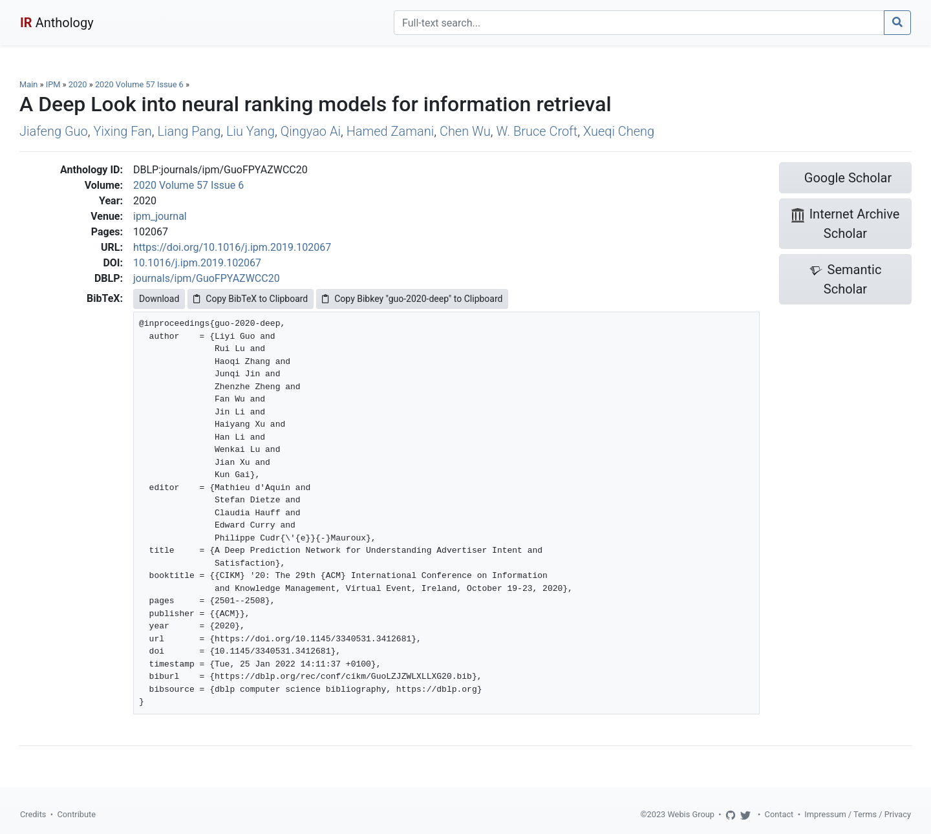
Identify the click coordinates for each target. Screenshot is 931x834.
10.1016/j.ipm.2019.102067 (197, 263)
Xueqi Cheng (618, 131)
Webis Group (690, 814)
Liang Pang (189, 131)
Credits (33, 814)
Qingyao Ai (311, 131)
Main (28, 84)
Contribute (76, 814)
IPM (53, 84)
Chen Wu (465, 131)
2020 (78, 84)
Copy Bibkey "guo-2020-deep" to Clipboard (412, 299)
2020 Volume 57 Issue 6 (140, 84)
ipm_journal (160, 216)
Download (159, 299)
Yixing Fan (123, 131)
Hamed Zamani (390, 131)
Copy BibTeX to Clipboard (250, 299)
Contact (779, 814)
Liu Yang (250, 131)
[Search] (639, 22)
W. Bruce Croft (537, 131)
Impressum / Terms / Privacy (857, 814)
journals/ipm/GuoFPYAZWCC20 (206, 278)
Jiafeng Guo (53, 131)
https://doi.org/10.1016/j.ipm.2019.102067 (232, 247)
